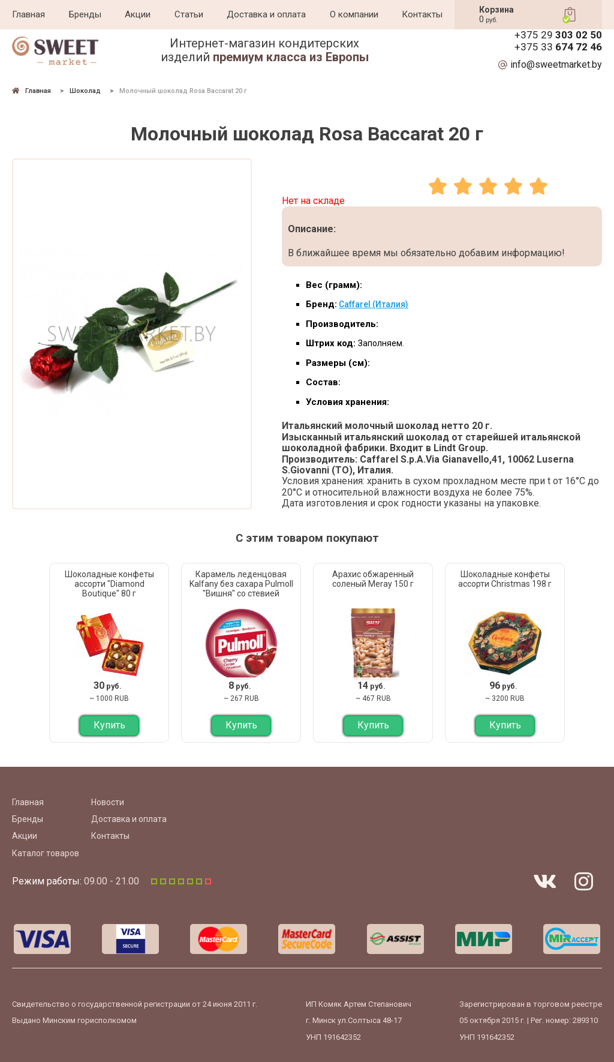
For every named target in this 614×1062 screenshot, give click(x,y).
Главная (28, 14)
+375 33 (558, 47)
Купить (109, 725)
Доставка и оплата (266, 14)
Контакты (422, 14)
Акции (138, 14)
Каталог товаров (45, 853)
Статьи (188, 14)
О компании (354, 14)
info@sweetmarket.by (556, 64)
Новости (107, 802)
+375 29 (558, 35)
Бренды (85, 14)
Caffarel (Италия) (373, 304)
